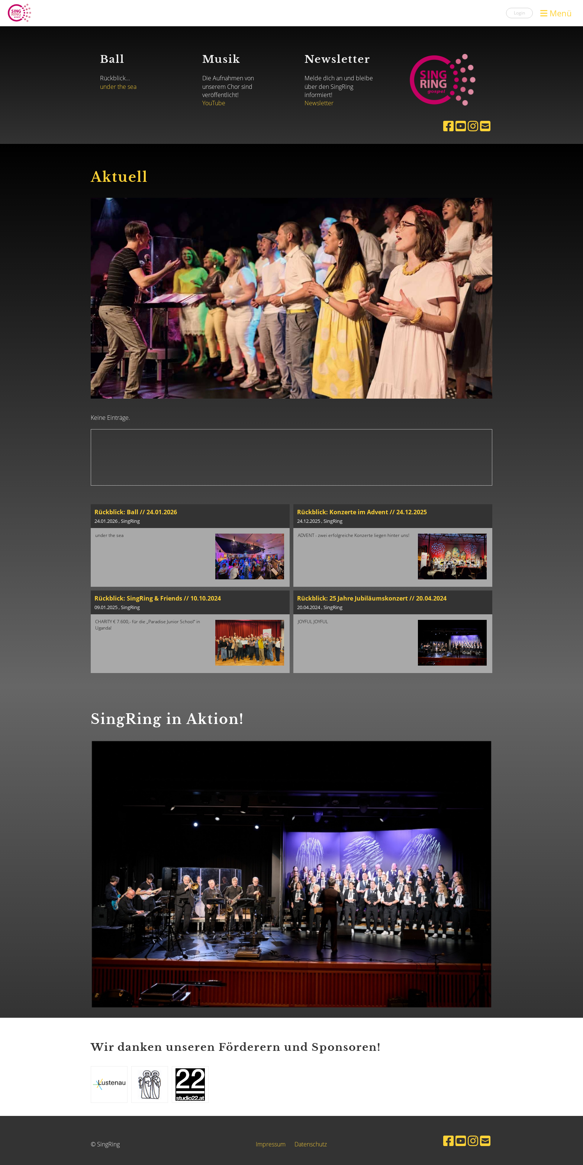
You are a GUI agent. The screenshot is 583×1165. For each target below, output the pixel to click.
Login (519, 13)
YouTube (213, 103)
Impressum (271, 1144)
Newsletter (319, 103)
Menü (556, 13)
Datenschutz (310, 1144)
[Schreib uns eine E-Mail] (485, 126)
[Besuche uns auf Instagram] (473, 126)
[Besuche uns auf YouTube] (460, 126)
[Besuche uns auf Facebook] (448, 126)
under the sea (118, 87)
